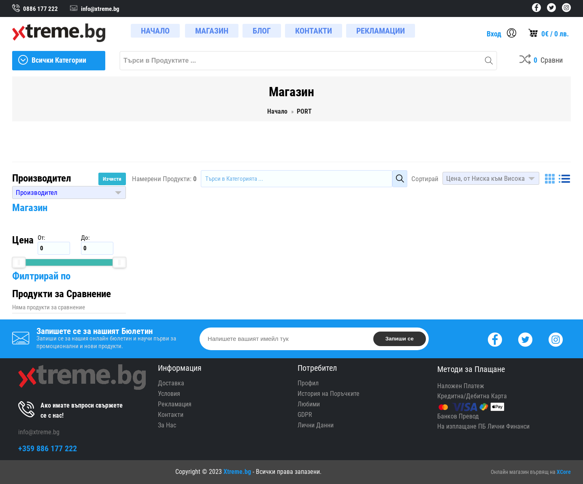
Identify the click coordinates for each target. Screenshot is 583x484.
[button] (69, 192)
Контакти (170, 414)
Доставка (171, 383)
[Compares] (541, 60)
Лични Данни (316, 425)
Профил (308, 383)
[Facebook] (495, 339)
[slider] (19, 262)
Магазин (29, 207)
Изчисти (112, 179)
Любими (309, 404)
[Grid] (549, 178)
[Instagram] (556, 339)
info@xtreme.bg (39, 432)
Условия (169, 393)
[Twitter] (525, 339)
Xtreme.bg (237, 472)
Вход (494, 34)
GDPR (305, 414)
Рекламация (174, 404)
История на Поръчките (329, 393)
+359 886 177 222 (47, 448)
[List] (564, 178)
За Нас (167, 425)
